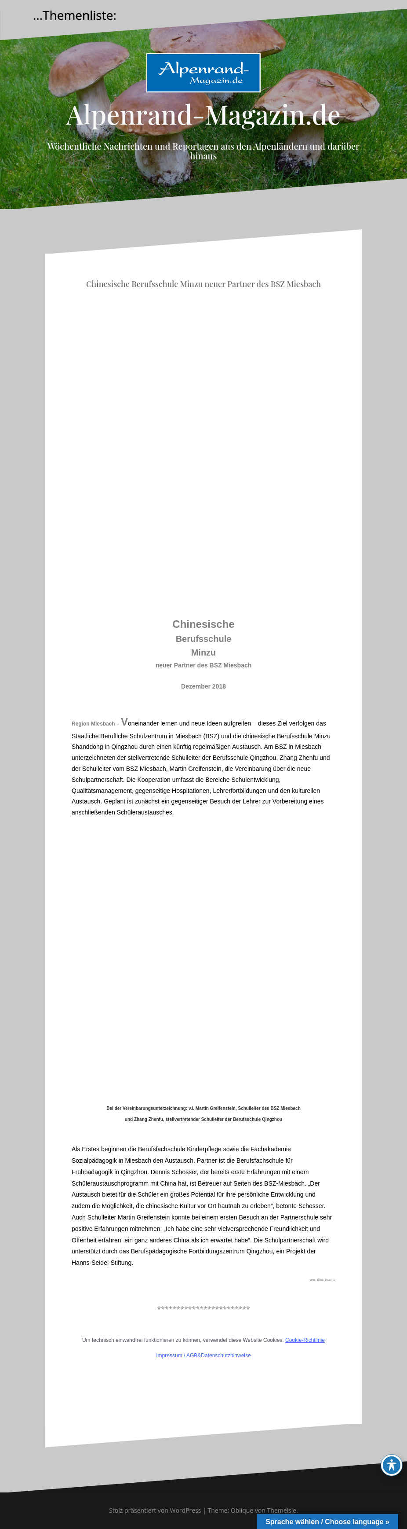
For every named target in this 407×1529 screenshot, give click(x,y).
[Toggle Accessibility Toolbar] (391, 1465)
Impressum (169, 1355)
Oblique (242, 1510)
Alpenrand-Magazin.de (203, 113)
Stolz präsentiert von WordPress (155, 1510)
